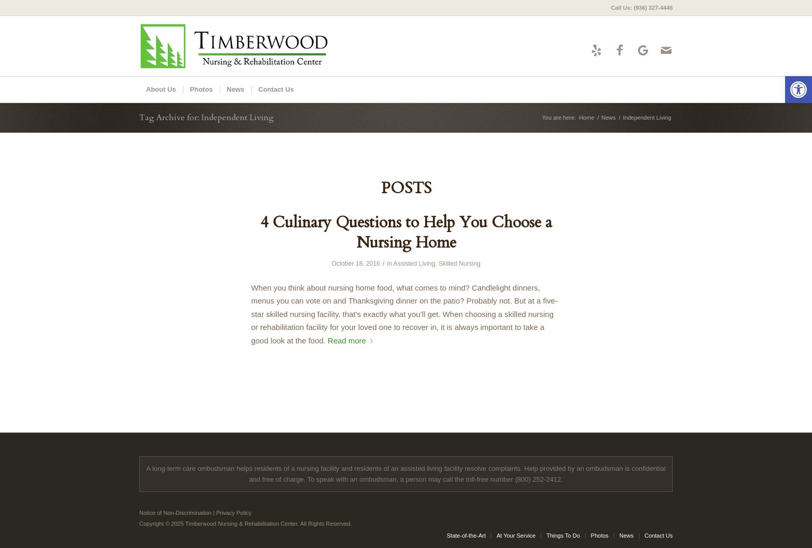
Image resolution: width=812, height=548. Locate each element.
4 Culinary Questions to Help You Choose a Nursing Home (406, 232)
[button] (798, 89)
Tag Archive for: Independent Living (206, 117)
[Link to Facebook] (619, 50)
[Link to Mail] (666, 50)
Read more (352, 340)
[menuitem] (639, 7)
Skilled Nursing (460, 263)
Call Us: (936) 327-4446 (642, 8)
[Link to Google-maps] (643, 50)
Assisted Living (415, 263)
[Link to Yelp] (596, 50)
